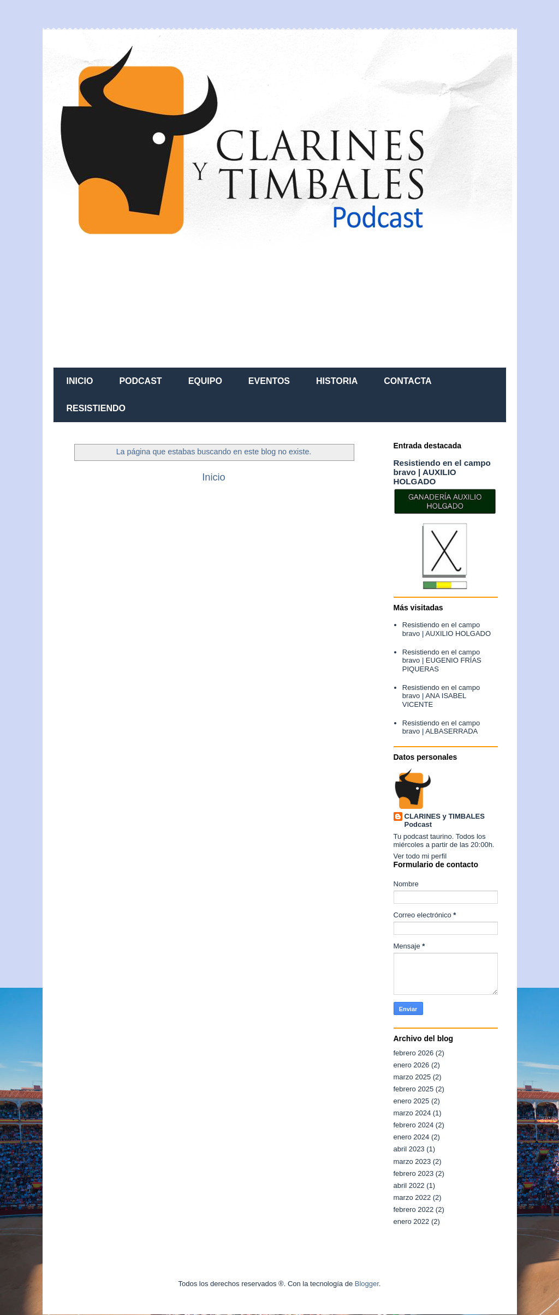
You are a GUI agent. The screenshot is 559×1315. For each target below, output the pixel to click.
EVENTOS (269, 381)
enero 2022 (412, 1221)
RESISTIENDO (96, 408)
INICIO (80, 381)
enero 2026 (412, 1065)
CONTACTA (407, 381)
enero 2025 (412, 1101)
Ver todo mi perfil (420, 856)
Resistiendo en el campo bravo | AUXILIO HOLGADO (442, 472)
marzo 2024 (412, 1113)
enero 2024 (412, 1137)
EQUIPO (205, 381)
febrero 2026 (414, 1053)
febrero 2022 (414, 1209)
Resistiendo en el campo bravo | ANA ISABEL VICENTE (441, 695)
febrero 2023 (414, 1173)
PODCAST (140, 381)
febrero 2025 (414, 1089)
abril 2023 (409, 1149)
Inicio (213, 477)
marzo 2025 (412, 1077)
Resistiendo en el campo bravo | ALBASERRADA (441, 727)
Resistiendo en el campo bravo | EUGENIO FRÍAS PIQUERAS (441, 660)
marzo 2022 (412, 1197)
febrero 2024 (414, 1125)
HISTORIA (337, 381)
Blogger (367, 1284)
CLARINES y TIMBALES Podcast (445, 820)
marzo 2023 (412, 1161)
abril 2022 (409, 1185)
